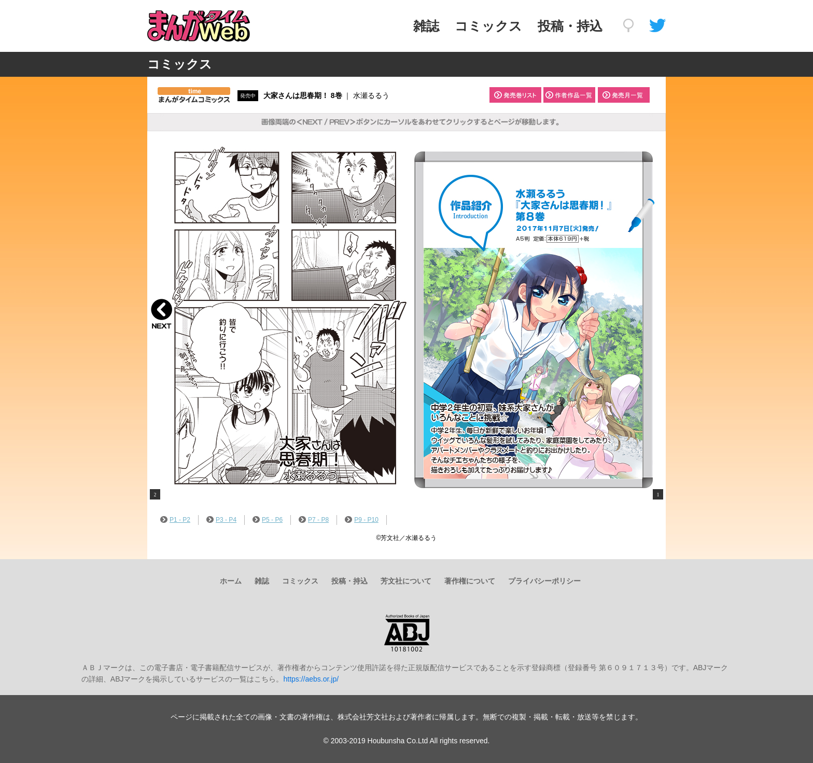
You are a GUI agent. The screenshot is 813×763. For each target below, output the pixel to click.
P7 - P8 (314, 519)
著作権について (469, 581)
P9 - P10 (362, 519)
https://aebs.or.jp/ (311, 679)
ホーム (231, 581)
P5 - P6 (268, 519)
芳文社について (406, 581)
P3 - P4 (221, 519)
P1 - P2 (175, 519)
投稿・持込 (570, 26)
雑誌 (426, 26)
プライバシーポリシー (544, 581)
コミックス (488, 26)
